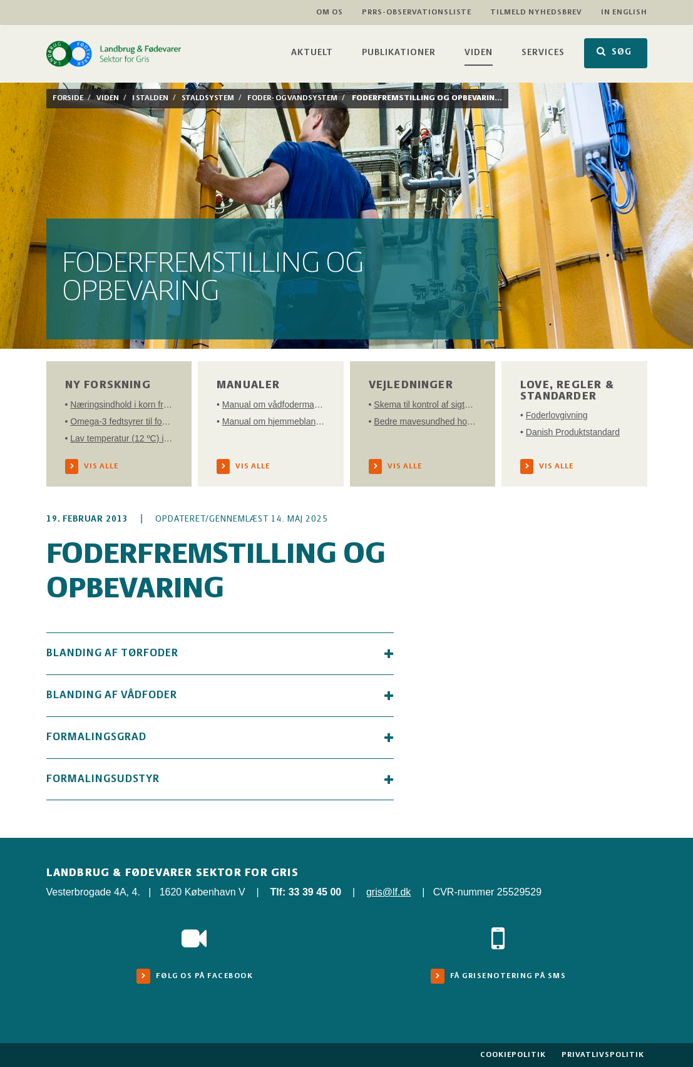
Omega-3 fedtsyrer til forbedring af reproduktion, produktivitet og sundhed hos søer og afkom (121, 421)
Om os (329, 12)
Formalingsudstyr (220, 779)
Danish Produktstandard (573, 432)
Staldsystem (208, 98)
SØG (614, 51)
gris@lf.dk (388, 892)
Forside (68, 98)
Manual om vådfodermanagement (273, 404)
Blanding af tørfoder (220, 653)
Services (543, 53)
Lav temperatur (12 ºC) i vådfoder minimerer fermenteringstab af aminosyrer (121, 438)
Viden (479, 53)
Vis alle (101, 466)
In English (624, 12)
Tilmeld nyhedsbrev (536, 12)
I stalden (150, 98)
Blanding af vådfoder (220, 695)
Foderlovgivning (557, 415)
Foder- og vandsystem (292, 98)
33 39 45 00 (315, 892)
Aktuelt (312, 53)
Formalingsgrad (220, 737)
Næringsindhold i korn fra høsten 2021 (121, 404)
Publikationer (399, 53)
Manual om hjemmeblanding (273, 421)
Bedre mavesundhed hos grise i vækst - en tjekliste (425, 421)
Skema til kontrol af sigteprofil (425, 404)
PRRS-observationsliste (416, 12)
